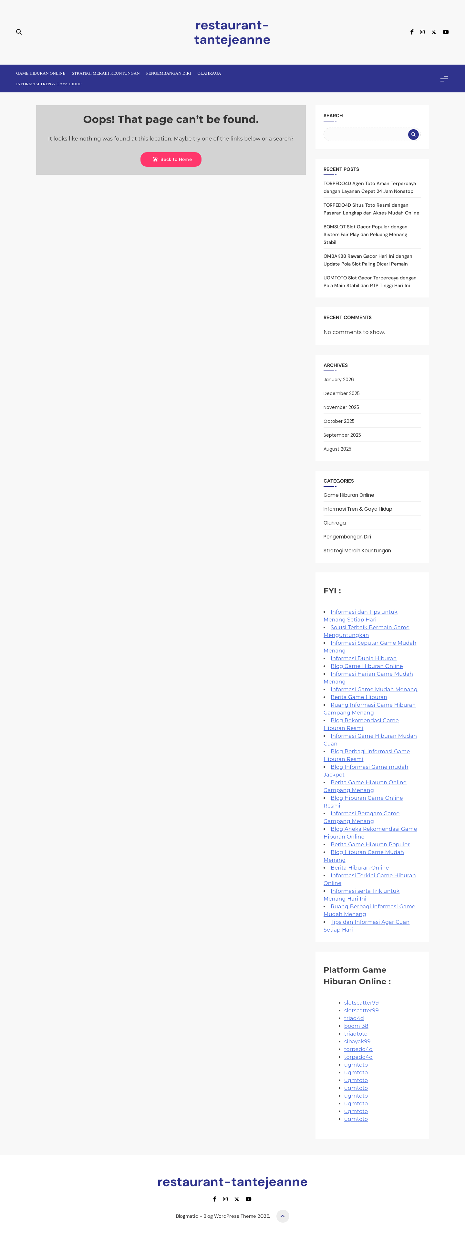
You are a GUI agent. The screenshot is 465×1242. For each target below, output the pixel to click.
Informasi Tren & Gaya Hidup (48, 83)
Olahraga (209, 73)
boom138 (356, 1026)
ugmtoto (356, 1065)
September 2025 (342, 435)
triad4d (354, 1018)
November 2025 (341, 407)
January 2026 (339, 379)
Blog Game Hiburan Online (367, 666)
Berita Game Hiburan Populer (370, 844)
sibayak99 (357, 1041)
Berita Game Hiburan (359, 697)
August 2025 (337, 449)
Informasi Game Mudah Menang (374, 689)
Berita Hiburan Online (360, 868)
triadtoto (355, 1034)
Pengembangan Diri (168, 73)
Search (333, 115)
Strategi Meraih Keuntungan (106, 73)
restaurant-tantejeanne (232, 32)
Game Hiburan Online (40, 73)
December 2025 (342, 393)
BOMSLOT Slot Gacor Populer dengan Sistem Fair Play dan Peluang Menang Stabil (366, 234)
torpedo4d (358, 1049)
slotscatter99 (361, 1003)
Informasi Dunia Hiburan (364, 658)
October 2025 (339, 421)
